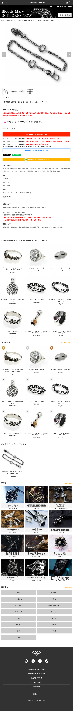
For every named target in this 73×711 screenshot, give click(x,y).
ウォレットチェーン (54, 605)
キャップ (18, 624)
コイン (19, 631)
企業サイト (36, 694)
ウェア (54, 631)
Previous (4, 54)
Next (69, 54)
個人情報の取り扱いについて (36, 673)
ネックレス (18, 599)
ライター (54, 618)
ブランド (8, 20)
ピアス (54, 599)
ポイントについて (36, 682)
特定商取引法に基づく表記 (36, 669)
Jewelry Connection (36, 2)
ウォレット (54, 612)
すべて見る (68, 483)
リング (19, 593)
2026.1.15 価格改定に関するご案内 (60, 7)
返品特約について (36, 678)
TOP (2, 20)
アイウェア (18, 618)
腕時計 (54, 624)
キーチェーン (19, 612)
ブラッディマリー (16, 20)
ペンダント (54, 593)
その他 (19, 637)
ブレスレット (19, 605)
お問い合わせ (36, 686)
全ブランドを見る (66, 343)
